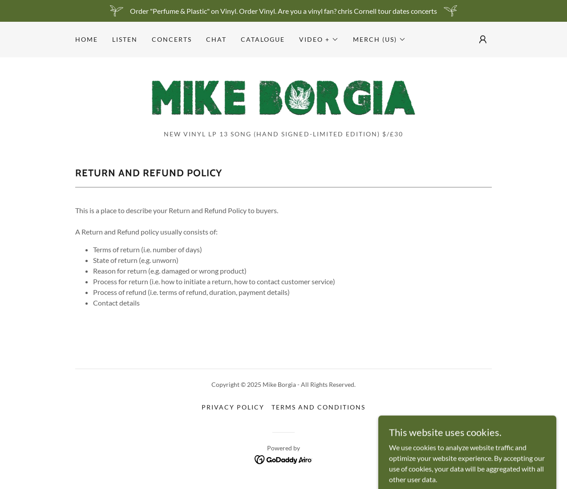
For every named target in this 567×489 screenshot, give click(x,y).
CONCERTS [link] (172, 39)
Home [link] (86, 39)
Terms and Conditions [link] (318, 407)
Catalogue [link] (263, 39)
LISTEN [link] (125, 39)
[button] (319, 39)
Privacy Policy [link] (233, 407)
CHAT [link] (216, 39)
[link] (283, 96)
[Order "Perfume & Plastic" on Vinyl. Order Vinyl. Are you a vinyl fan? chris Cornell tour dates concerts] (283, 11)
